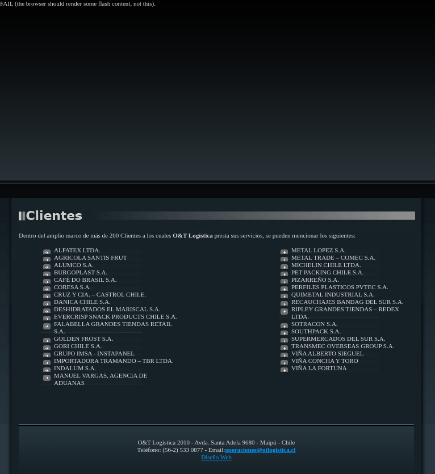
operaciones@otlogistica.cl (260, 449)
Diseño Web (216, 457)
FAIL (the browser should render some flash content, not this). (78, 3)
